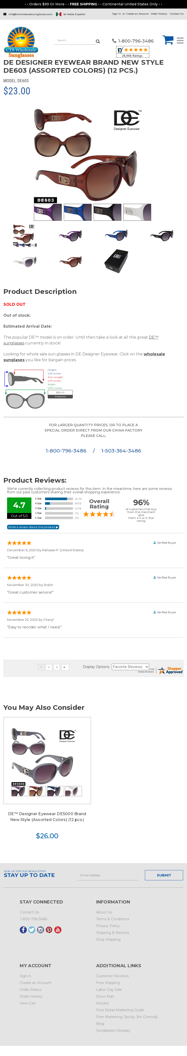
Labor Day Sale (109, 989)
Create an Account (137, 13)
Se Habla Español (74, 14)
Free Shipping (108, 983)
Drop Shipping (108, 939)
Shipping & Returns (112, 932)
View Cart (28, 1003)
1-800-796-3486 (67, 451)
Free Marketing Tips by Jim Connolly (127, 1017)
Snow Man (105, 996)
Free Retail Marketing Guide (120, 1010)
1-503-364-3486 (121, 451)
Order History (159, 13)
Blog (100, 1023)
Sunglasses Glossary (113, 1030)
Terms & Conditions (112, 919)
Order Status (30, 989)
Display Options (96, 667)
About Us (104, 912)
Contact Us (177, 13)
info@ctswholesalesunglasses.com (31, 14)
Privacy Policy (108, 926)
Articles (102, 1003)
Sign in (116, 13)
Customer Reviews (112, 976)
